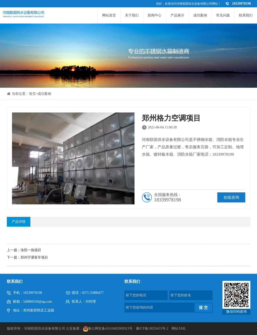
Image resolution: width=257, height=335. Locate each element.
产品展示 (177, 15)
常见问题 (223, 15)
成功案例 (200, 15)
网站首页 (109, 15)
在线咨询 (231, 197)
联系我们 (246, 15)
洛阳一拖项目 (31, 250)
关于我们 (132, 15)
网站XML (178, 328)
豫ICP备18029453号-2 (152, 328)
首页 (32, 94)
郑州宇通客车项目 (34, 257)
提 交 (203, 307)
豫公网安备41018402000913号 (110, 328)
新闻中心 (154, 15)
